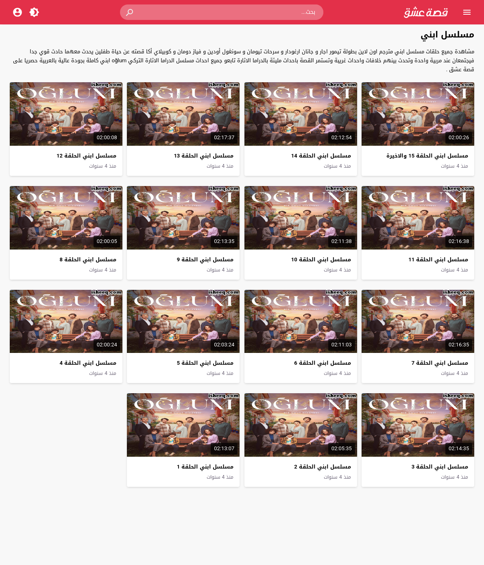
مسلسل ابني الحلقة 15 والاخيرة (427, 156)
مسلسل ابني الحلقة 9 (205, 259)
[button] (130, 12)
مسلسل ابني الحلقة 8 (87, 259)
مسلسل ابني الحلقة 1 (205, 467)
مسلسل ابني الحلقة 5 (205, 363)
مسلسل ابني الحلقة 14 (321, 156)
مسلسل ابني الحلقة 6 (322, 363)
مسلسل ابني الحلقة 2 (322, 467)
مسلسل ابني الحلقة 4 (87, 363)
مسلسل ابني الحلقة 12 (86, 156)
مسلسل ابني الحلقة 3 (440, 467)
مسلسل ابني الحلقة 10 (321, 259)
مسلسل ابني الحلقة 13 (203, 156)
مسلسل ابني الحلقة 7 (440, 363)
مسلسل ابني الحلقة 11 (438, 259)
